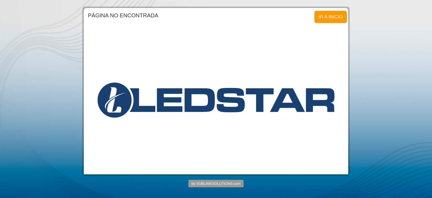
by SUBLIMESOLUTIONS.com (216, 184)
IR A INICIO (330, 17)
